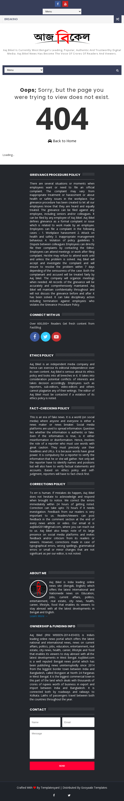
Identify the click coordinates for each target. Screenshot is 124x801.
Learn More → (39, 616)
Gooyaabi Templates (94, 787)
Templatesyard (50, 787)
